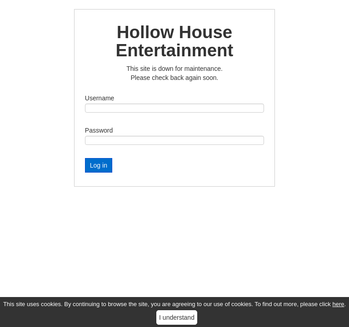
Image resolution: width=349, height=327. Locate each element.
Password (99, 130)
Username (100, 98)
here (338, 304)
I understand (176, 317)
